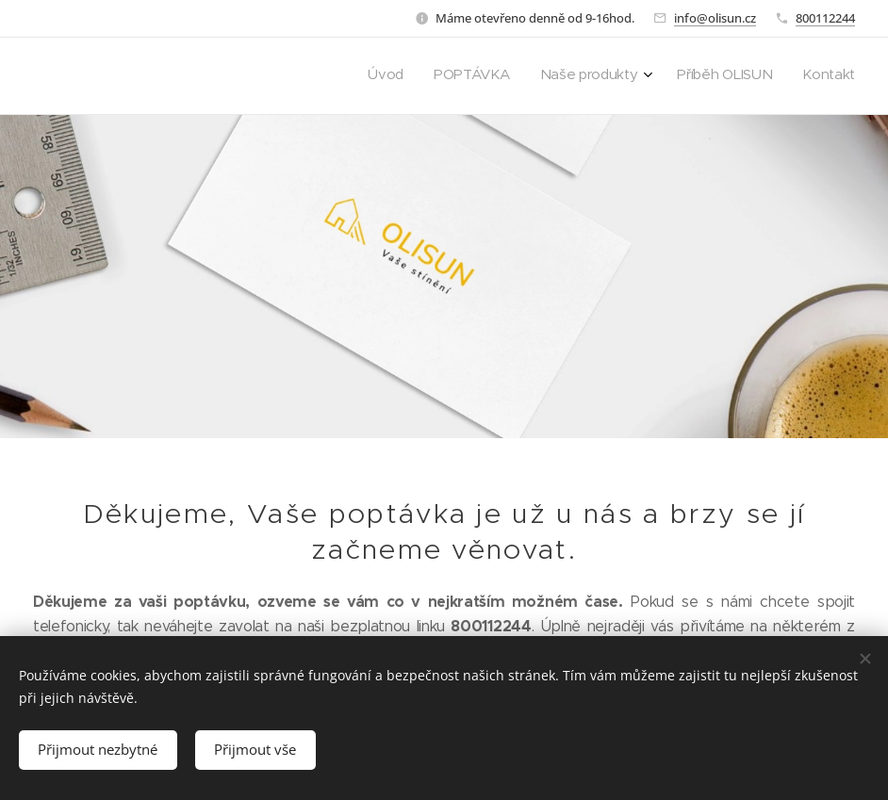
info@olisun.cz (715, 17)
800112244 (825, 17)
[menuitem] (730, 76)
